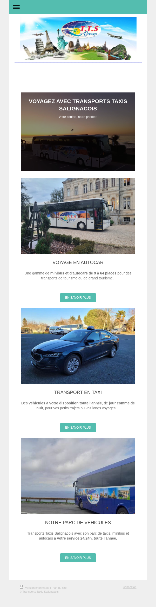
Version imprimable (35, 587)
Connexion (130, 587)
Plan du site (59, 587)
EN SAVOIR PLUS (78, 297)
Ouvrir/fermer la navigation (78, 6)
